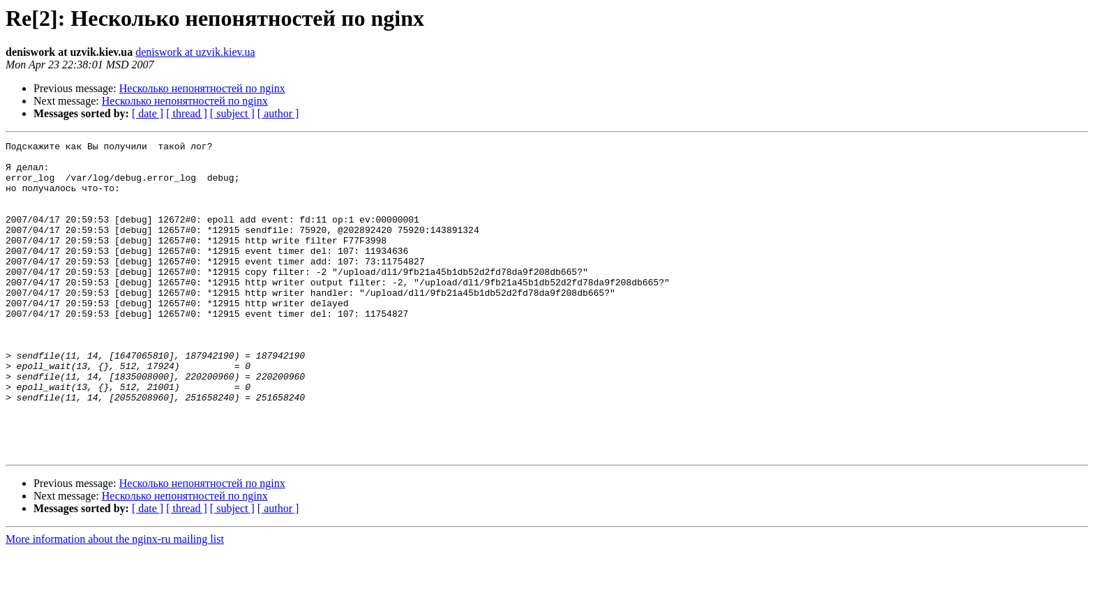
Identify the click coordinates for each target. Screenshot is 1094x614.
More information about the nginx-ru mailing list (115, 602)
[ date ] (147, 113)
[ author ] (278, 113)
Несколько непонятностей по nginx (202, 88)
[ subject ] (232, 113)
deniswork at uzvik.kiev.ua (195, 52)
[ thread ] (186, 113)
